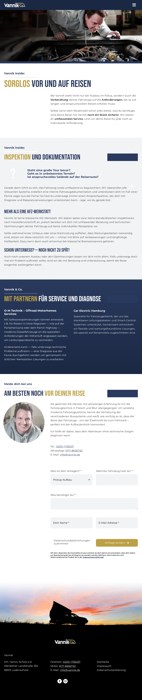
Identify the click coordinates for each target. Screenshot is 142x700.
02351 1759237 (72, 661)
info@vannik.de (70, 455)
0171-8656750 (74, 451)
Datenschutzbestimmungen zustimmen (72, 542)
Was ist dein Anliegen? (66, 471)
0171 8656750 (67, 666)
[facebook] (59, 681)
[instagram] (65, 681)
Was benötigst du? (63, 495)
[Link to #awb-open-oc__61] (134, 5)
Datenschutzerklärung (93, 558)
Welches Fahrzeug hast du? (114, 471)
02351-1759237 (65, 446)
